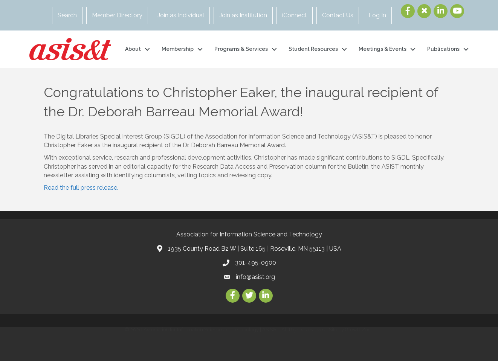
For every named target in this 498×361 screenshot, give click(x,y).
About (133, 49)
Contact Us (337, 15)
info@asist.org (255, 276)
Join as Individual (180, 15)
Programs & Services (241, 49)
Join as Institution (243, 15)
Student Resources (313, 49)
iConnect (294, 15)
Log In (377, 15)
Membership (178, 49)
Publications (443, 49)
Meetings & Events (382, 49)
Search (67, 15)
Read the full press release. (81, 187)
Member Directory (117, 15)
